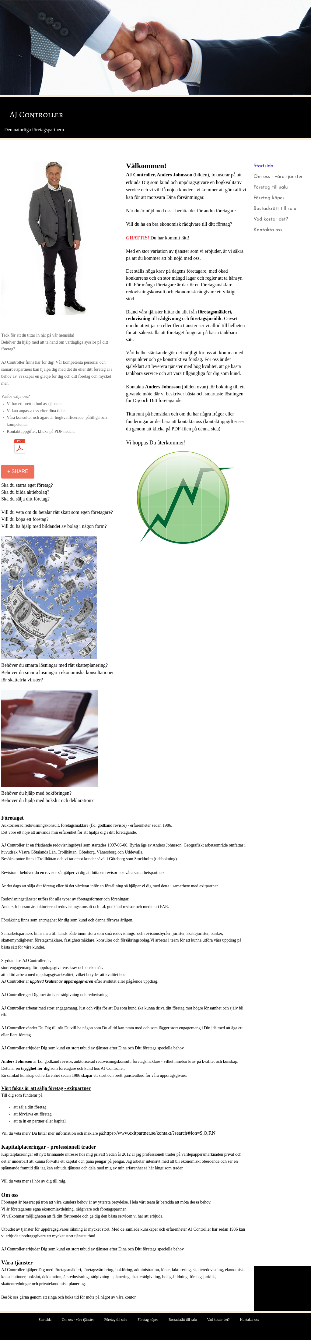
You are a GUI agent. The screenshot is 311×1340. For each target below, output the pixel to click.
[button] (59, 238)
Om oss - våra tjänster (278, 176)
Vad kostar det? (270, 219)
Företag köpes (269, 198)
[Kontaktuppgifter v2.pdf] (20, 447)
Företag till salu (270, 187)
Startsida (263, 166)
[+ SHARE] (17, 472)
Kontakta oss (267, 230)
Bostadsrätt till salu (274, 208)
